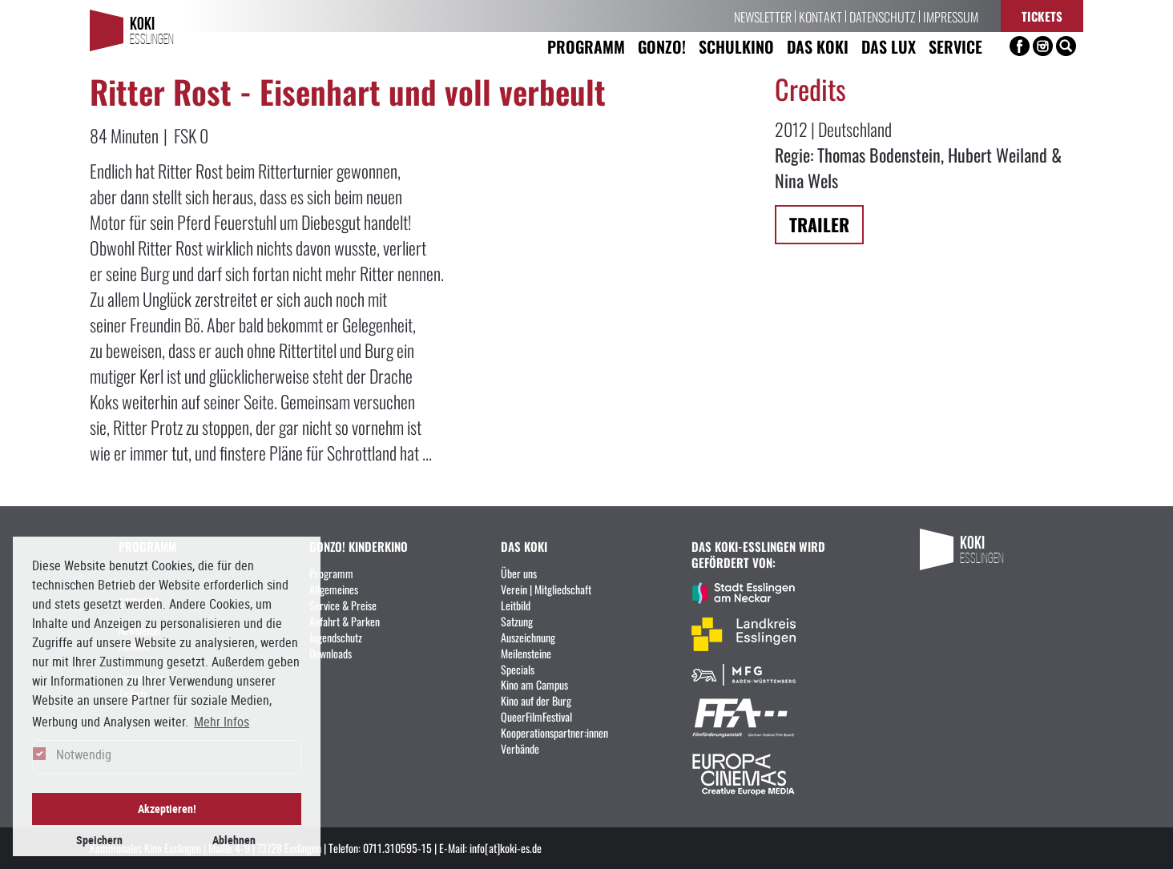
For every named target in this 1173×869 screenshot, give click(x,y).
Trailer (819, 224)
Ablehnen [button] (234, 839)
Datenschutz (882, 16)
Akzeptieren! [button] (167, 808)
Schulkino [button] (736, 46)
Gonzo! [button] (662, 46)
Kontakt (820, 16)
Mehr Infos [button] (221, 721)
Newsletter (763, 16)
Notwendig (83, 754)
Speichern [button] (99, 839)
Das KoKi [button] (818, 46)
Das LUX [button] (888, 46)
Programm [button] (586, 46)
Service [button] (955, 46)
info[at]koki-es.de (506, 847)
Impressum (950, 16)
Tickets (1042, 16)
